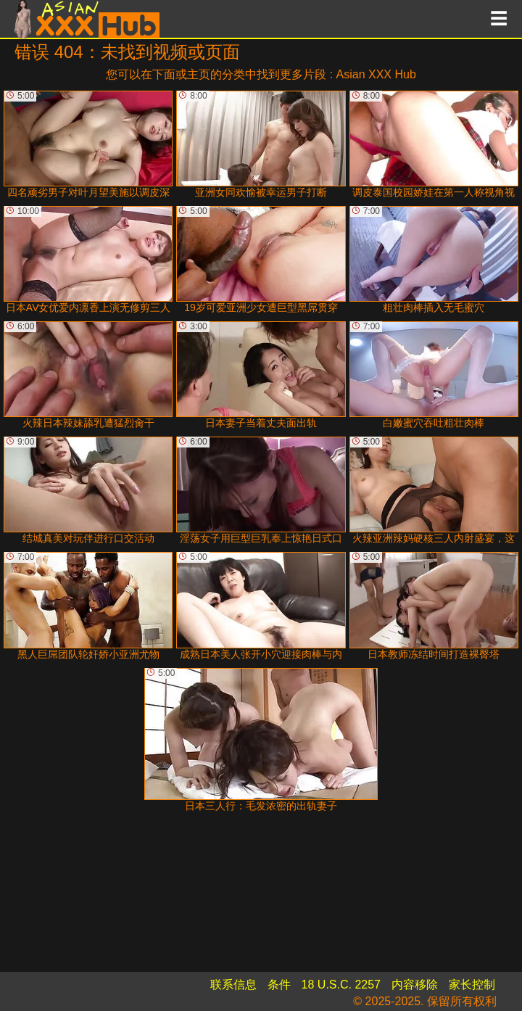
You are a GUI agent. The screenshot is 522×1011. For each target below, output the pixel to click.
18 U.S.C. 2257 (341, 984)
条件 (279, 984)
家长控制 (472, 984)
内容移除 (415, 984)
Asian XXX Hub (376, 74)
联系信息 (233, 984)
